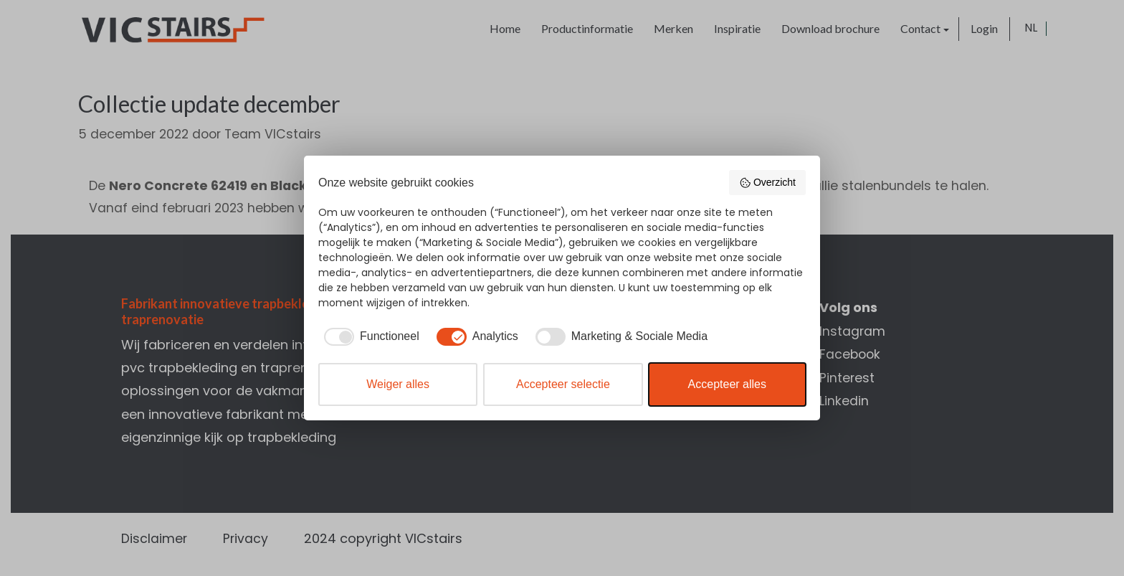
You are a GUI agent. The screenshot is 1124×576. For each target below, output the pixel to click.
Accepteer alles (727, 384)
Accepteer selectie (563, 384)
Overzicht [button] (767, 182)
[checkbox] (368, 336)
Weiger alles (397, 384)
